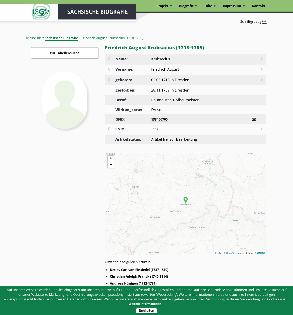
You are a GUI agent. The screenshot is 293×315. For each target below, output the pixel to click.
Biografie (186, 6)
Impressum (232, 6)
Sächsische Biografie (61, 38)
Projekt (162, 6)
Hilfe (208, 6)
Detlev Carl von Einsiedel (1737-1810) (139, 270)
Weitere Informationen (145, 303)
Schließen (146, 310)
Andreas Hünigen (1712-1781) (133, 284)
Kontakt (258, 6)
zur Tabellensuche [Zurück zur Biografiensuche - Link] (65, 53)
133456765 (159, 119)
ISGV (36, 14)
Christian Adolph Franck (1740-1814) (139, 277)
